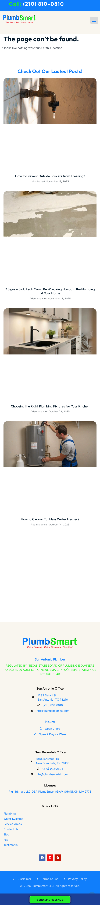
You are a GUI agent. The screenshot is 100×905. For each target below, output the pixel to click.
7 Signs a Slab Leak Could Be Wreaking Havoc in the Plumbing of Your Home (50, 291)
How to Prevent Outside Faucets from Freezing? (50, 176)
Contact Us (10, 829)
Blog (6, 834)
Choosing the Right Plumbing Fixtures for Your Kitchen (50, 406)
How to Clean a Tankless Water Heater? (50, 519)
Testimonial (10, 845)
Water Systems (13, 818)
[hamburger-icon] (94, 20)
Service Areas (12, 824)
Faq (5, 839)
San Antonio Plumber (50, 659)
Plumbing (9, 813)
